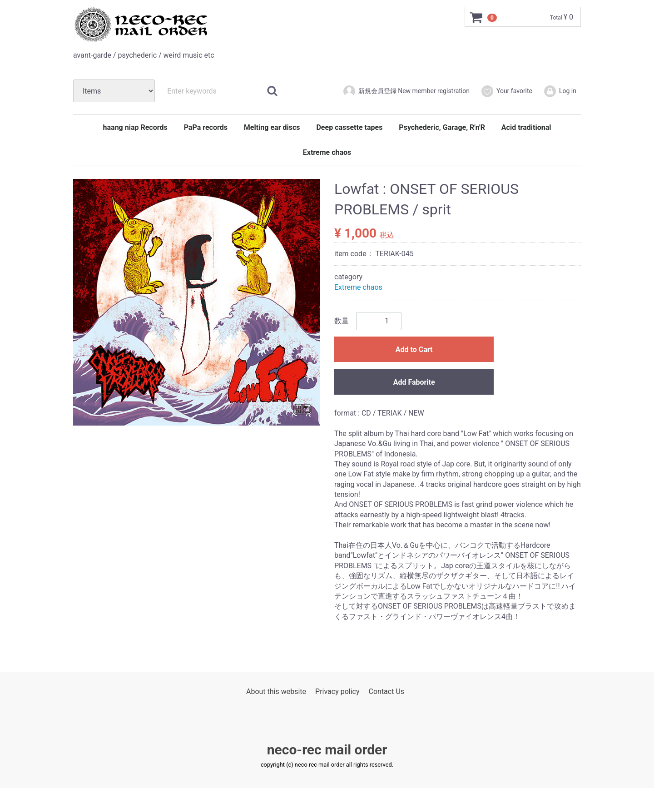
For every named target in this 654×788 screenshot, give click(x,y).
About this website (276, 691)
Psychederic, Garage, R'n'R (442, 127)
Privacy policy (337, 691)
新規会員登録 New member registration (406, 91)
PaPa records (206, 127)
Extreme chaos (327, 152)
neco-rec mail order (327, 750)
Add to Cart (414, 349)
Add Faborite (414, 382)
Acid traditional (526, 127)
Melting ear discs (272, 127)
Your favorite (506, 91)
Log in (559, 91)
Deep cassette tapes (349, 127)
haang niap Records (135, 127)
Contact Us (387, 691)
